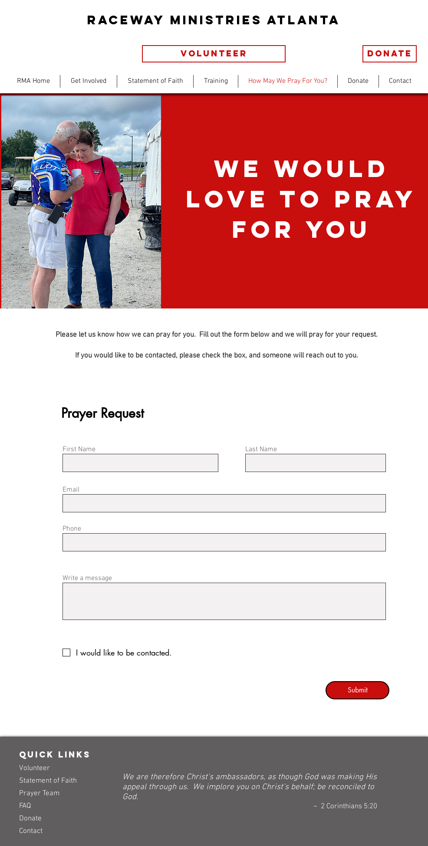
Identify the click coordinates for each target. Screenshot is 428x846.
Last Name (261, 449)
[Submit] (357, 690)
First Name (79, 449)
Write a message (87, 578)
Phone (72, 528)
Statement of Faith (48, 781)
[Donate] (389, 53)
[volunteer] (214, 53)
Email (71, 489)
